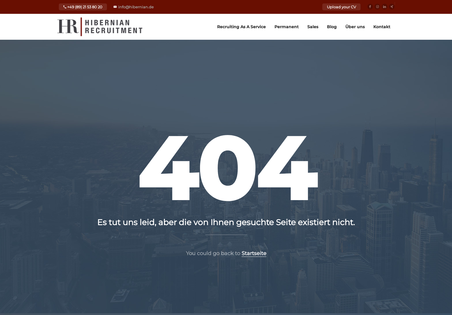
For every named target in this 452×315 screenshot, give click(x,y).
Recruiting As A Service (241, 26)
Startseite (254, 253)
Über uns (355, 26)
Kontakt (381, 26)
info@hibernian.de (136, 7)
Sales (312, 26)
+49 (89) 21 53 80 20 (82, 7)
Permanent (286, 26)
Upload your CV (341, 7)
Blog (332, 26)
